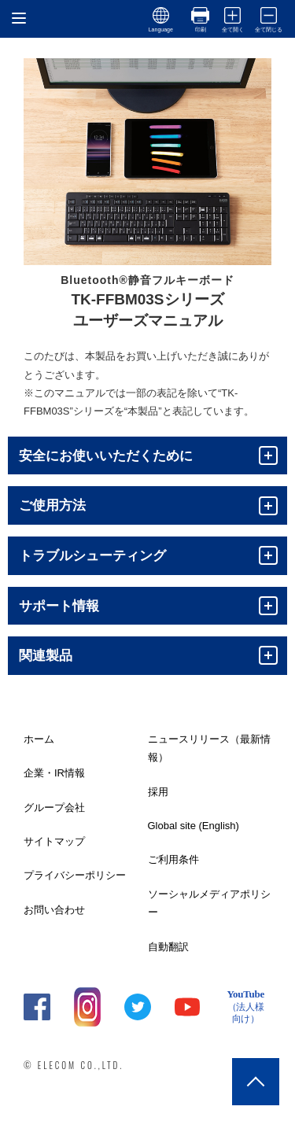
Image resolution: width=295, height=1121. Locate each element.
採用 (158, 792)
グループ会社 (54, 807)
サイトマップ (54, 841)
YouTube (245, 1007)
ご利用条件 (173, 859)
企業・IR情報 (54, 773)
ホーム (39, 739)
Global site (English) (193, 826)
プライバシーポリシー (75, 875)
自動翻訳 (168, 947)
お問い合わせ (54, 910)
